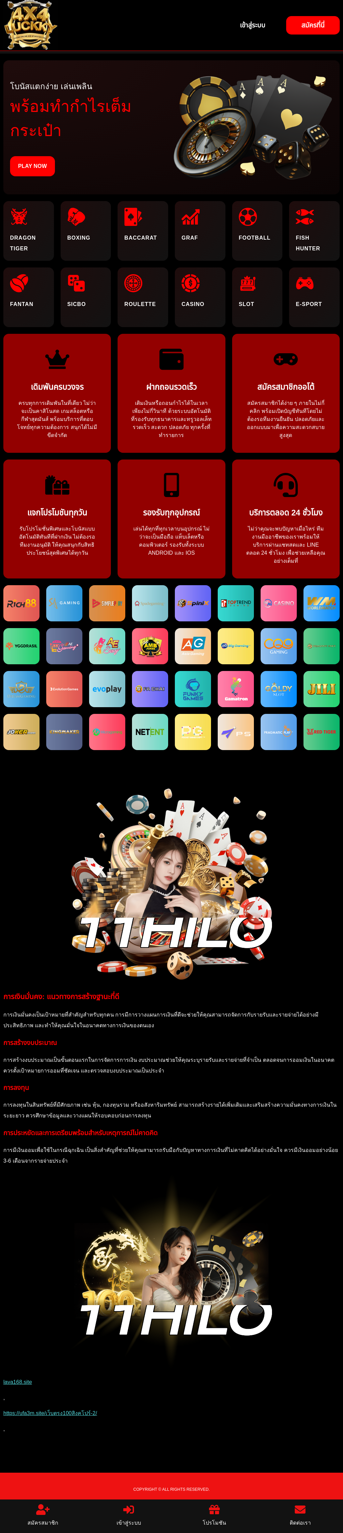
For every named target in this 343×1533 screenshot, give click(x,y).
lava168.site (17, 1382)
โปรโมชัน (214, 1515)
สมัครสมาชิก (42, 1515)
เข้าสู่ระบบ (129, 1515)
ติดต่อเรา (300, 1515)
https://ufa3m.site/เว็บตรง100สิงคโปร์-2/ (50, 1413)
